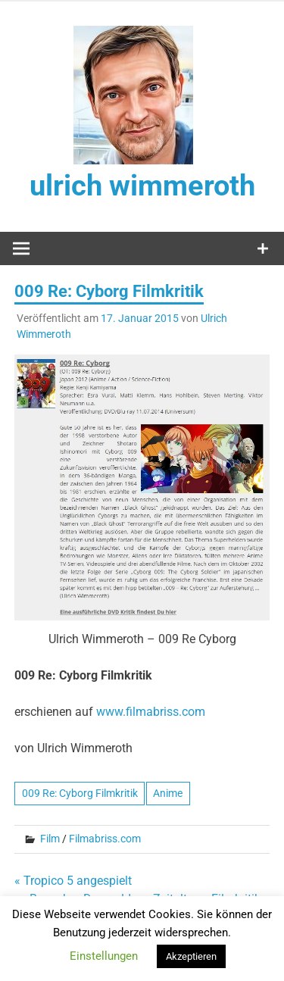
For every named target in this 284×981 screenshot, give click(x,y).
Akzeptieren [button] (191, 956)
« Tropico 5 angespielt (73, 880)
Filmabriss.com (105, 839)
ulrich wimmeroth (142, 185)
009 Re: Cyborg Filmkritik (80, 793)
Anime (168, 793)
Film (50, 839)
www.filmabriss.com (150, 712)
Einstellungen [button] (104, 956)
